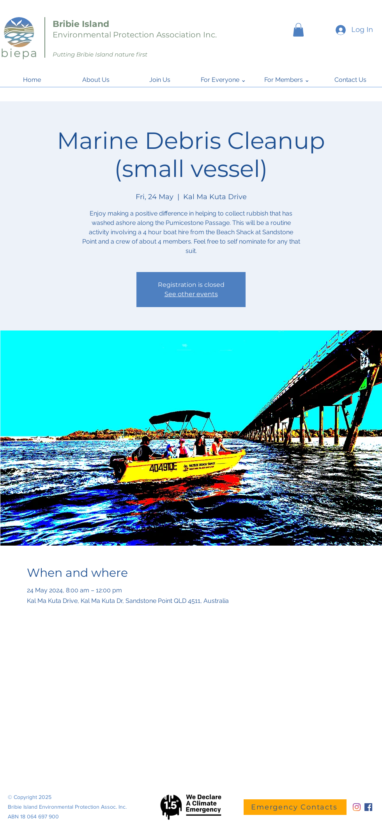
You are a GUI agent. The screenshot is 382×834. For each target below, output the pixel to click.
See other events (191, 294)
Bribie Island (81, 24)
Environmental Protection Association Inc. (135, 34)
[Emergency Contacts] (295, 807)
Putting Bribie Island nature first (100, 54)
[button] (298, 30)
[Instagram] (357, 807)
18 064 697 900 (39, 816)
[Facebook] (368, 807)
